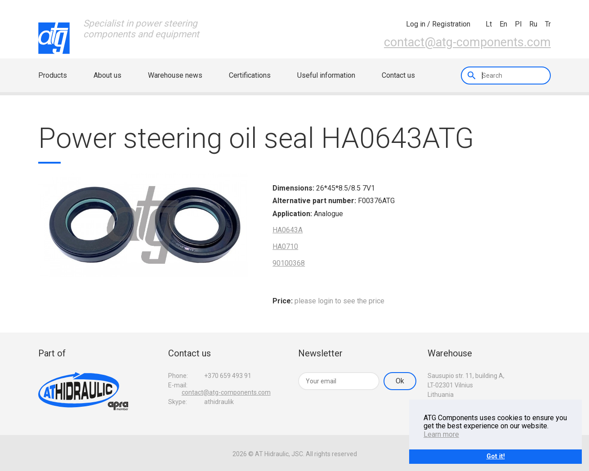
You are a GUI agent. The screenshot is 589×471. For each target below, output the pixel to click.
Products (52, 75)
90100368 (288, 263)
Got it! (495, 456)
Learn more (441, 434)
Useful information (326, 75)
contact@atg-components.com (467, 42)
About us (107, 75)
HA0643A (287, 230)
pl (518, 24)
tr (548, 24)
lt (489, 24)
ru (533, 24)
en (503, 24)
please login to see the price (339, 301)
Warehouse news (175, 75)
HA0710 (285, 246)
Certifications (250, 75)
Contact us (398, 75)
